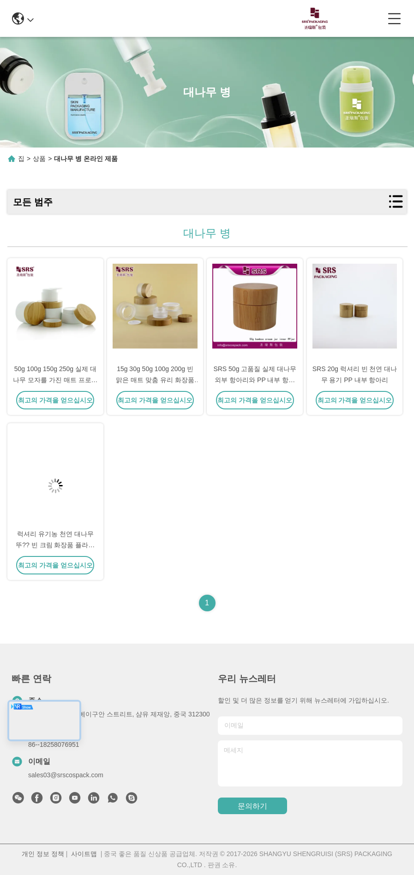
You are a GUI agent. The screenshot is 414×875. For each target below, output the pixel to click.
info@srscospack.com (115, 18)
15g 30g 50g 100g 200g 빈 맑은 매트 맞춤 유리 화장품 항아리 (155, 380)
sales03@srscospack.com (65, 775)
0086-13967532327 (202, 18)
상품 (39, 158)
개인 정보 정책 (43, 853)
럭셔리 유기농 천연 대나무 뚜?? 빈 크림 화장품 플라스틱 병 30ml (55, 545)
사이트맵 (84, 853)
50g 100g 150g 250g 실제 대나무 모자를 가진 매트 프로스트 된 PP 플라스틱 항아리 (55, 380)
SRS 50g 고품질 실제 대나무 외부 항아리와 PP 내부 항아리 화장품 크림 (254, 380)
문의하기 (252, 806)
